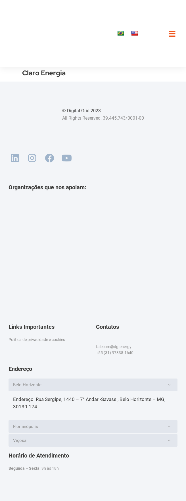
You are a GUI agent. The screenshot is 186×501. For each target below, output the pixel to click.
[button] (93, 385)
